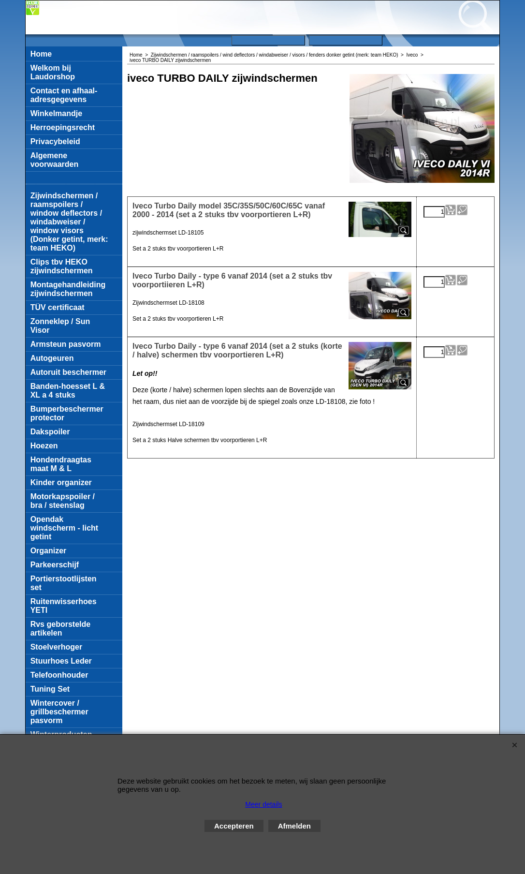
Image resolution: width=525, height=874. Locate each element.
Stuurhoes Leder (61, 661)
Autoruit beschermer (68, 372)
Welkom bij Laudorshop (52, 72)
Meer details (263, 804)
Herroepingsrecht (62, 127)
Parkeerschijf (54, 565)
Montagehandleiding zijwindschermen (68, 289)
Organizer (48, 551)
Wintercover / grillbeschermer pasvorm (59, 712)
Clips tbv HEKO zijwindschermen (61, 266)
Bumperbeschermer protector (66, 413)
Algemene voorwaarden (54, 159)
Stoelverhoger (56, 647)
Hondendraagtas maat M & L (60, 464)
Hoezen (44, 446)
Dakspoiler (50, 432)
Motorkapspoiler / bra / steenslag (62, 500)
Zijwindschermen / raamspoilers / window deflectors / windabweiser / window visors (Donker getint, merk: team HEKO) (69, 222)
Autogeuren (52, 358)
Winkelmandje (56, 113)
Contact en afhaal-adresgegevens (64, 95)
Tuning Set (50, 689)
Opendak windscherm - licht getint (64, 528)
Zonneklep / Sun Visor (60, 325)
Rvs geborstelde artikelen (60, 628)
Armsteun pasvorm (65, 344)
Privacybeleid (55, 141)
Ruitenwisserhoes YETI (63, 605)
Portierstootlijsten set (63, 583)
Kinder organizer (61, 482)
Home (41, 54)
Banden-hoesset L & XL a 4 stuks (67, 390)
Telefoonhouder (59, 675)
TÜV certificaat (57, 307)
